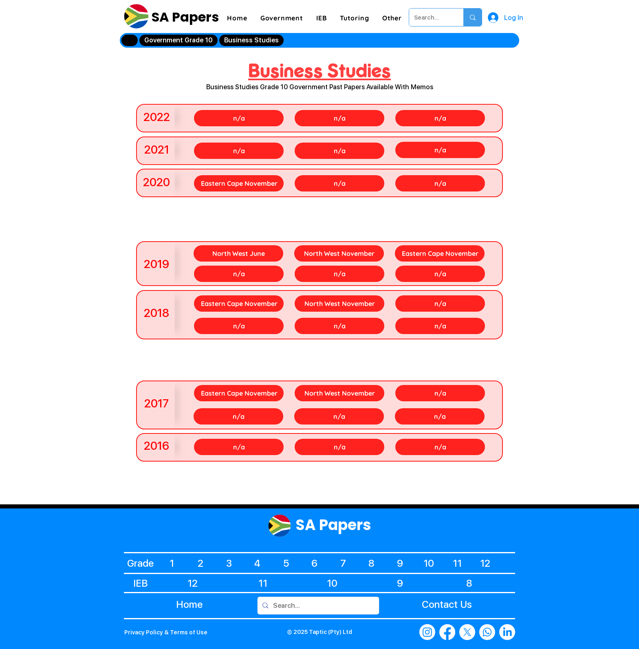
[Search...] (430, 17)
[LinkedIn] (507, 632)
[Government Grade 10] (178, 40)
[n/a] (239, 118)
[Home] (129, 40)
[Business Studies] (251, 40)
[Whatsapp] (487, 632)
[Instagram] (427, 632)
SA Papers (184, 17)
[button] (282, 18)
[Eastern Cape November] (239, 183)
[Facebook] (447, 632)
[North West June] (238, 253)
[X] (467, 632)
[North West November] (339, 253)
